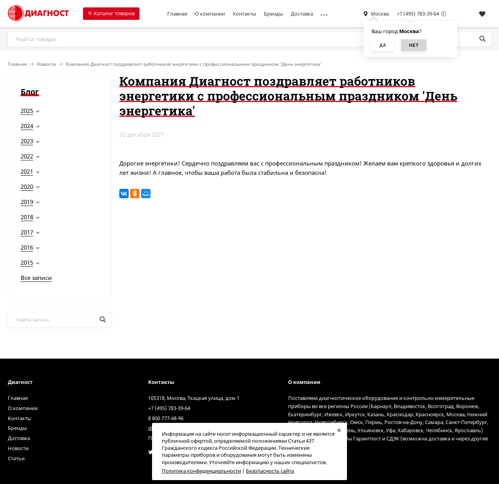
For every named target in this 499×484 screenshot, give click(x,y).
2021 (27, 171)
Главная (177, 13)
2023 (27, 141)
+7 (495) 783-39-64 (418, 13)
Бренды (273, 13)
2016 (27, 247)
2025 (27, 110)
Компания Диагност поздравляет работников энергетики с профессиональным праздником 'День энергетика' (194, 64)
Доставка (302, 13)
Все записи (36, 278)
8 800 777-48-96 (166, 418)
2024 (27, 126)
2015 (27, 262)
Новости (46, 64)
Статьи (16, 458)
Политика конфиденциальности (201, 470)
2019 (27, 202)
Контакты (244, 13)
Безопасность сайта (270, 470)
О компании (210, 13)
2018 (27, 217)
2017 (27, 232)
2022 (27, 156)
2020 (27, 186)
